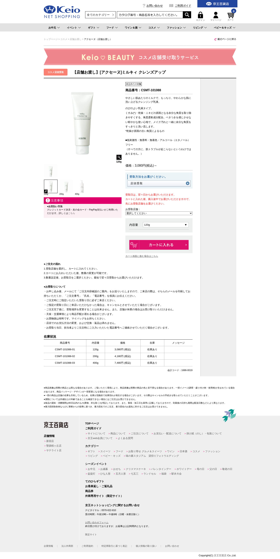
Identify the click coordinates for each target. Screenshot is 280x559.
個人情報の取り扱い (146, 546)
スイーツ (105, 451)
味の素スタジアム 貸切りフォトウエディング (152, 455)
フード (110, 27)
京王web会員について (100, 438)
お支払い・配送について (167, 433)
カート (231, 16)
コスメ (152, 27)
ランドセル (150, 473)
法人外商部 (67, 546)
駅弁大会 (177, 473)
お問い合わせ (154, 5)
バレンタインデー (161, 469)
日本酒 (183, 451)
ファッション (174, 27)
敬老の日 (227, 469)
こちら (71, 213)
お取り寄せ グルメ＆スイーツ (145, 451)
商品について (118, 433)
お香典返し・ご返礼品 (98, 486)
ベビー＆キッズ (223, 27)
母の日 (200, 469)
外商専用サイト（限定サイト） (104, 495)
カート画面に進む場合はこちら (141, 256)
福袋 (163, 473)
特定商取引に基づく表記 (114, 546)
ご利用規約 (87, 546)
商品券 (89, 491)
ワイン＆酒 (131, 27)
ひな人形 (105, 473)
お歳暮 (104, 469)
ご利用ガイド (183, 5)
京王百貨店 (220, 555)
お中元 (52, 27)
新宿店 (50, 441)
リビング (198, 27)
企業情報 (48, 546)
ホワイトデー (184, 469)
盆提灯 (91, 473)
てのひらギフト (94, 481)
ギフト (91, 27)
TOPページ (92, 423)
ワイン (171, 451)
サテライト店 (53, 450)
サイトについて (96, 433)
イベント (72, 27)
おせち (117, 469)
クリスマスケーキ (136, 469)
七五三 (134, 473)
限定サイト (91, 534)
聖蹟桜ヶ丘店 (53, 445)
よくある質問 (125, 438)
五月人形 (121, 473)
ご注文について (140, 433)
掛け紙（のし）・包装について (204, 433)
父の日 (213, 469)
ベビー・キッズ (112, 455)
